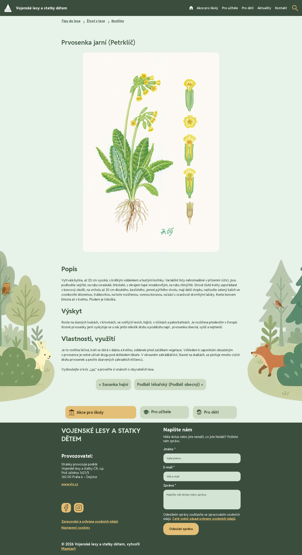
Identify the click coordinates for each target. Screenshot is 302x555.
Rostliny (117, 21)
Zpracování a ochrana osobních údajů (89, 522)
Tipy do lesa (70, 21)
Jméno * (202, 455)
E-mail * (202, 473)
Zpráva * (202, 497)
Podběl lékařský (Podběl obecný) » (170, 384)
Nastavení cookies (75, 528)
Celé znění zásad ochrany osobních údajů (203, 519)
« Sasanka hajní (113, 384)
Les (93, 369)
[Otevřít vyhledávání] (294, 8)
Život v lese (96, 21)
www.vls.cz (69, 484)
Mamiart (68, 548)
